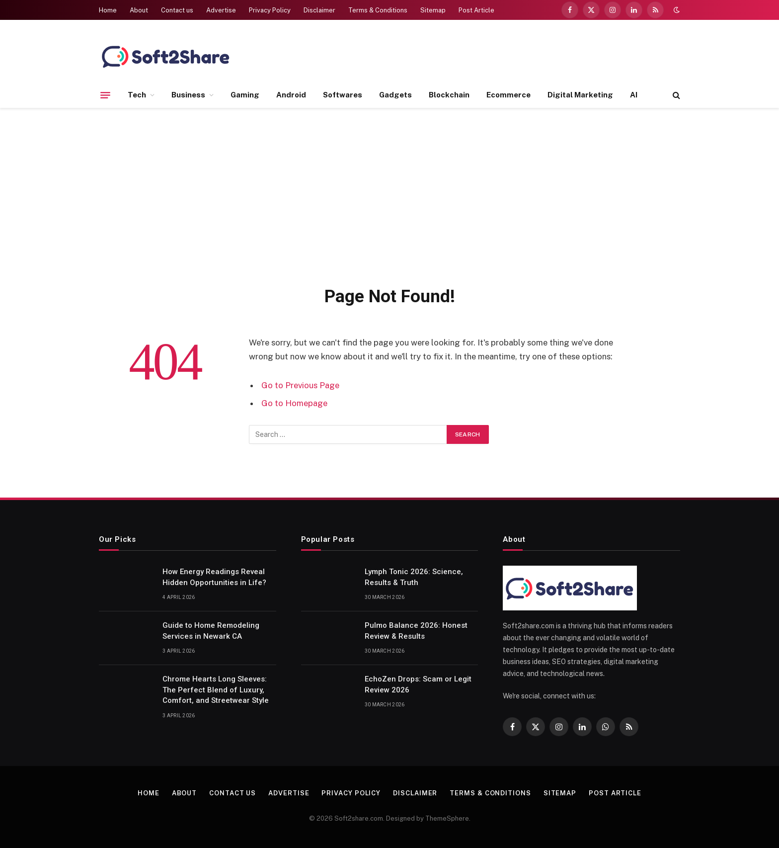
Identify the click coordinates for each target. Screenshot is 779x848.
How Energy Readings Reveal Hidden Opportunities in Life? (214, 577)
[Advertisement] (389, 194)
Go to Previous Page (300, 385)
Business (188, 94)
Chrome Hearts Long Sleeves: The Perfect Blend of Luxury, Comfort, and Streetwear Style (215, 690)
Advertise (221, 10)
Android (291, 94)
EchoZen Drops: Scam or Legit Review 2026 (418, 684)
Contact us (177, 10)
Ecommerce (508, 94)
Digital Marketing (580, 94)
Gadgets (395, 94)
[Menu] (105, 94)
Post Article (476, 10)
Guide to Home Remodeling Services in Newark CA (210, 630)
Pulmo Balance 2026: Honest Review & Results (416, 630)
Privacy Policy (270, 10)
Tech (137, 94)
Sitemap (433, 10)
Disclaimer (319, 10)
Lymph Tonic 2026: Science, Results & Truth (414, 577)
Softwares (342, 94)
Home (108, 10)
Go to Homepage (294, 403)
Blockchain (449, 94)
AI (633, 94)
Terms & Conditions (377, 10)
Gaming (245, 94)
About (139, 10)
